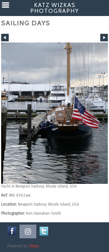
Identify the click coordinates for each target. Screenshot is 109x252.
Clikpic (34, 246)
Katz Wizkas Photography (54, 7)
